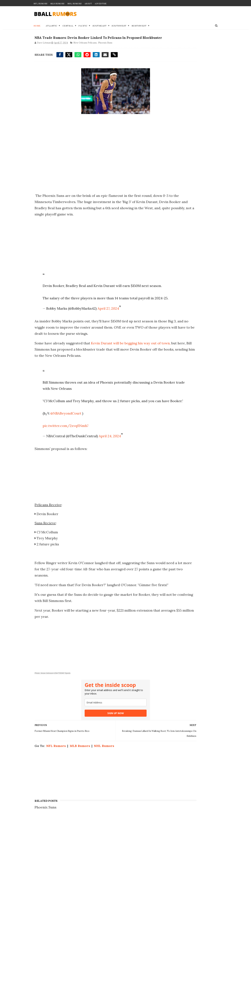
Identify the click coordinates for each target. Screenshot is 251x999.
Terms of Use (170, 888)
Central (67, 27)
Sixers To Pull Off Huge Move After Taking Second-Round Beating (71, 975)
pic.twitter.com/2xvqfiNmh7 (63, 459)
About (88, 3)
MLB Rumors (57, 3)
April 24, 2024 (107, 469)
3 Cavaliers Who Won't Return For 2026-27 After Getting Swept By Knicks (71, 891)
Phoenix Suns (104, 51)
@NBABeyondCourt (62, 447)
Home (37, 27)
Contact (165, 874)
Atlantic (51, 27)
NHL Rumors (74, 3)
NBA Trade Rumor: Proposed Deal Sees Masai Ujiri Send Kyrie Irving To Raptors (71, 908)
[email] (96, 742)
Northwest (139, 27)
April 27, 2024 (105, 336)
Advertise (101, 3)
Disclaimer (168, 885)
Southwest (119, 27)
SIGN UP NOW (96, 752)
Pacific (82, 27)
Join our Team (171, 877)
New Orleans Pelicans (84, 51)
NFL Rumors (40, 3)
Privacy (165, 881)
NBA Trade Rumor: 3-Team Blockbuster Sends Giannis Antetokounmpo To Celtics (69, 875)
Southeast (100, 27)
